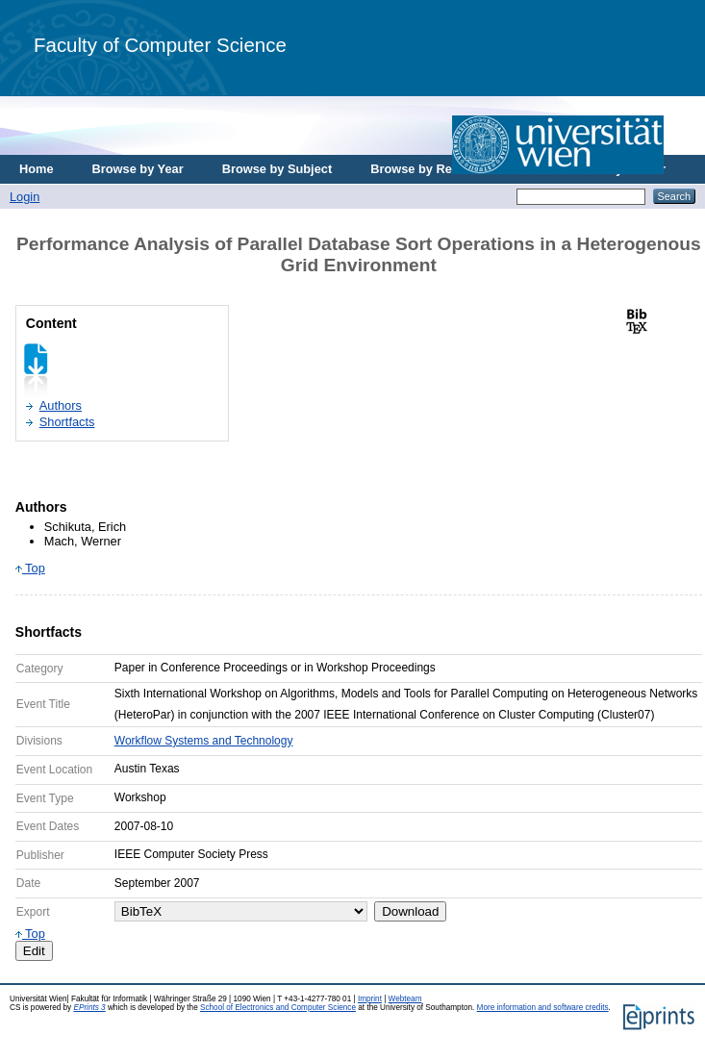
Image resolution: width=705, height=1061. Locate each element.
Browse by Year (138, 169)
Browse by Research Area (445, 169)
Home (36, 169)
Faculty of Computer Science (160, 45)
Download (410, 911)
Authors (60, 405)
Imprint (370, 999)
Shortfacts (67, 422)
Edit (34, 951)
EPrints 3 (89, 1007)
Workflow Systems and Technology (203, 740)
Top (30, 568)
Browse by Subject (277, 169)
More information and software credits (543, 1007)
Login (24, 196)
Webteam (405, 999)
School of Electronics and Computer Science (278, 1007)
